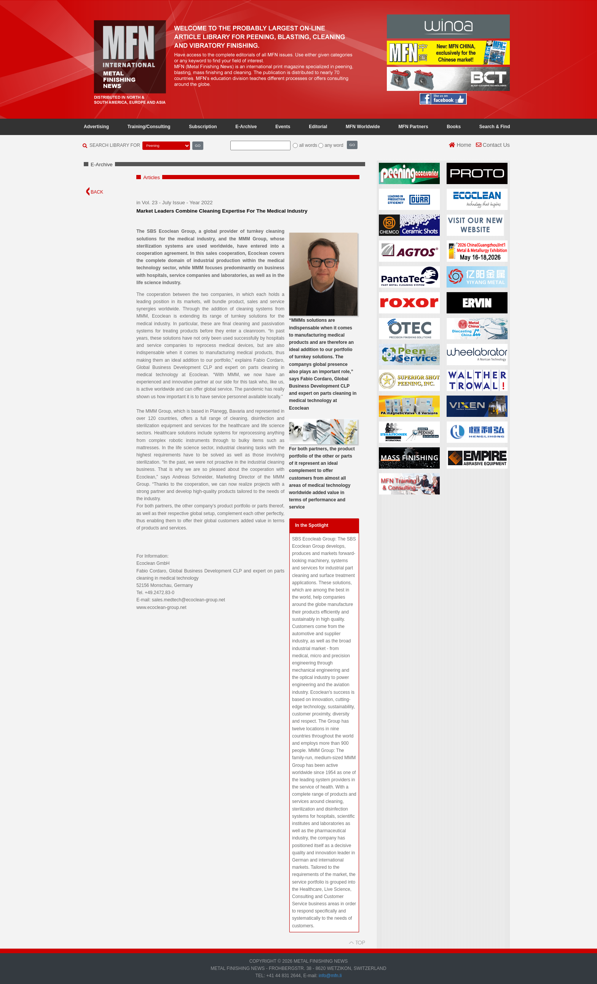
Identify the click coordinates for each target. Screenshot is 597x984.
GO (198, 145)
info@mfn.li (330, 975)
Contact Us (493, 145)
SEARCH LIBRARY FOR (114, 145)
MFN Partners (413, 126)
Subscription (203, 126)
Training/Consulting (149, 126)
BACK (94, 192)
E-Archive (246, 126)
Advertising (96, 126)
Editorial (318, 126)
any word (334, 145)
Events (282, 126)
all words (308, 145)
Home (460, 145)
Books (454, 126)
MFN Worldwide (363, 126)
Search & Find (494, 126)
